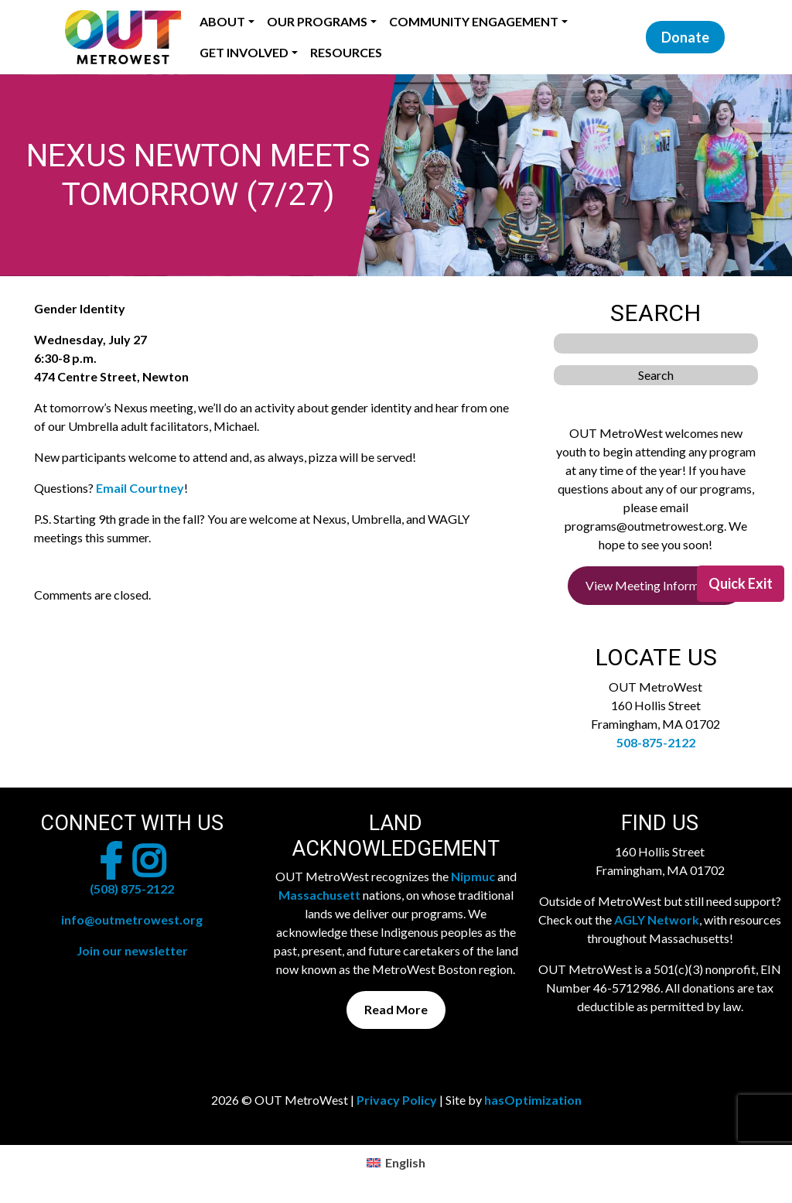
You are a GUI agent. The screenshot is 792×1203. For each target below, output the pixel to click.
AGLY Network (656, 919)
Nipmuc (473, 876)
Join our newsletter (132, 950)
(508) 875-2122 (132, 888)
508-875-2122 (655, 742)
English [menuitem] (405, 1162)
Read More (396, 1009)
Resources (346, 52)
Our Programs (317, 21)
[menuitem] (396, 1162)
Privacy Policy (397, 1099)
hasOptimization (533, 1099)
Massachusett (319, 894)
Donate (685, 37)
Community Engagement (473, 21)
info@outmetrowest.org (132, 919)
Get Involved (244, 52)
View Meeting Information (655, 585)
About (222, 21)
